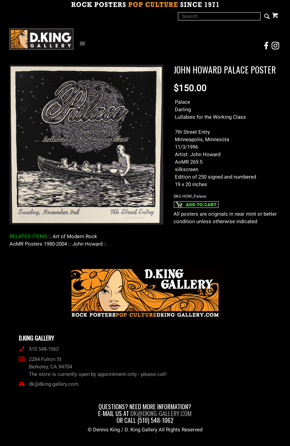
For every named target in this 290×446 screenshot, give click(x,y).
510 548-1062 (39, 349)
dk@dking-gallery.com (48, 384)
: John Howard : (87, 244)
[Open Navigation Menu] (84, 44)
